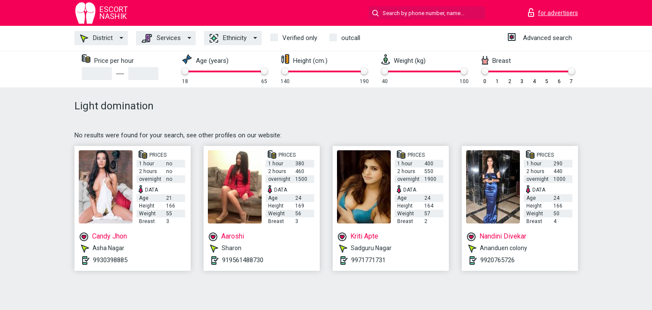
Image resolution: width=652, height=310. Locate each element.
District (96, 38)
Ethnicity (228, 38)
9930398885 (110, 260)
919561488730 (242, 260)
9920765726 (497, 260)
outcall (350, 38)
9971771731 (368, 260)
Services (161, 38)
